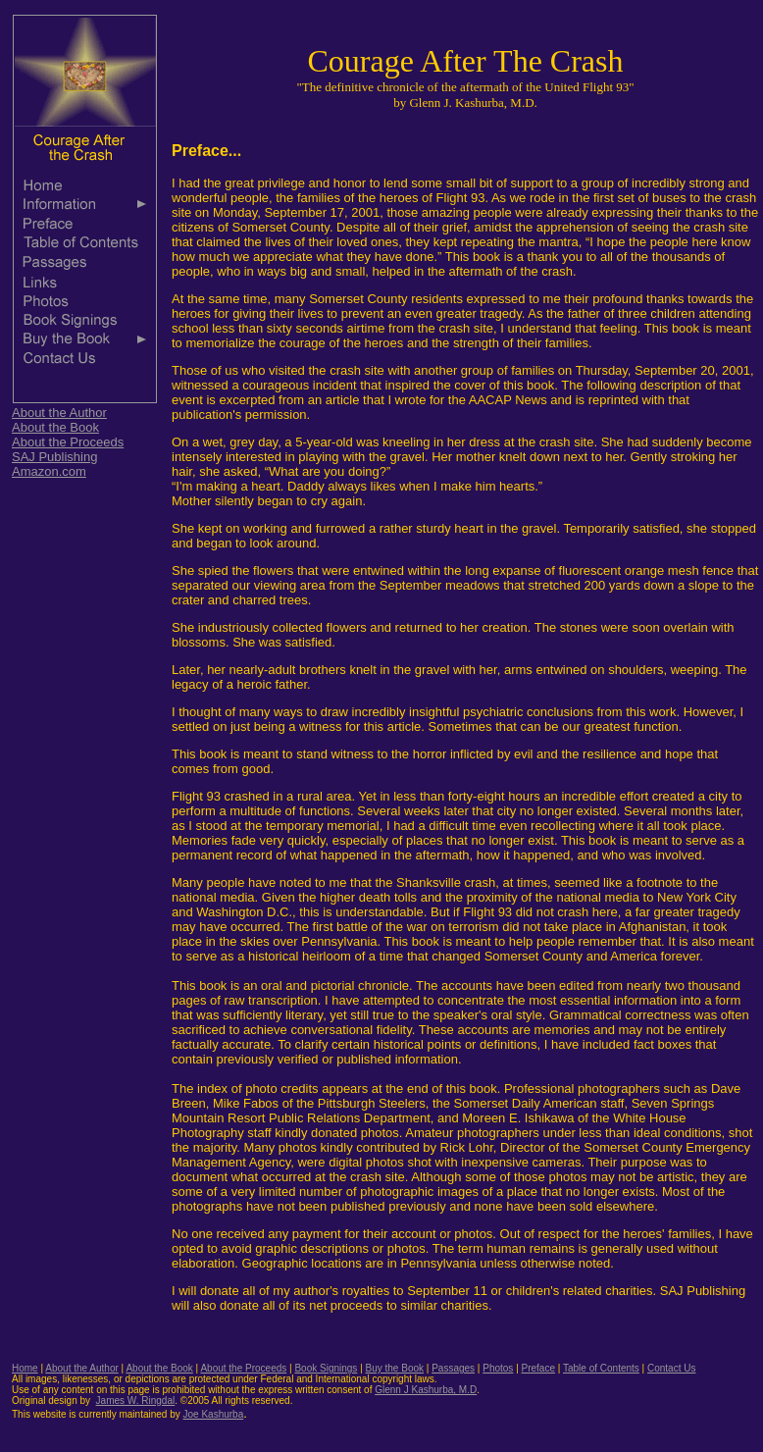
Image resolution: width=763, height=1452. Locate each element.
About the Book (55, 427)
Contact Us (671, 1368)
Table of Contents (601, 1368)
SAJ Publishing (54, 456)
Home (25, 1368)
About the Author (59, 412)
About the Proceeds (68, 442)
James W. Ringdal (136, 1400)
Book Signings (325, 1368)
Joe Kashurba (213, 1414)
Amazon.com (49, 471)
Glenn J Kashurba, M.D (426, 1389)
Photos (498, 1368)
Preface (538, 1368)
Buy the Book (395, 1368)
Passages (453, 1368)
